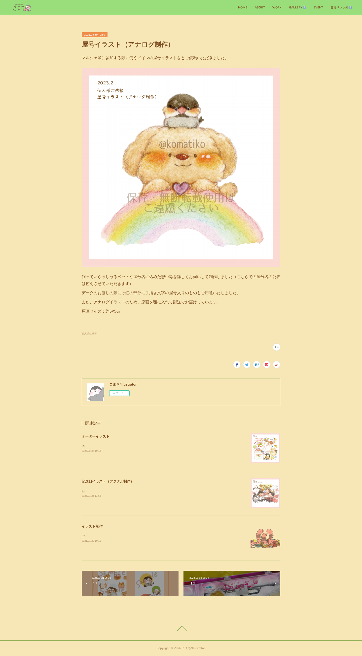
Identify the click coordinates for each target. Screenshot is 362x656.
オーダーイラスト (95, 436)
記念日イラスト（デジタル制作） (108, 481)
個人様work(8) (89, 333)
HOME (242, 7)
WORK (277, 7)
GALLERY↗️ (297, 7)
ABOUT (260, 7)
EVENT (318, 7)
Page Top (181, 628)
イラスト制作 (92, 526)
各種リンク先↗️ (341, 7)
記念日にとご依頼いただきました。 (105, 491)
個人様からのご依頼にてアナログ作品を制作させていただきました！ (128, 446)
